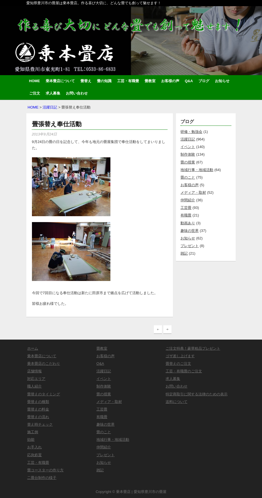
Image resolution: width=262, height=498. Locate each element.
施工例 (32, 432)
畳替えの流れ (38, 417)
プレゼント (189, 246)
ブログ (203, 81)
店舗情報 (34, 371)
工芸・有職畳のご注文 (184, 371)
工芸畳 (185, 208)
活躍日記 (50, 107)
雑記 (184, 253)
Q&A (189, 81)
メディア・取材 (193, 192)
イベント (187, 147)
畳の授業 (187, 162)
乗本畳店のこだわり (43, 363)
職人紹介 (34, 386)
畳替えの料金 (38, 409)
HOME (34, 81)
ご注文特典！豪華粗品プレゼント (193, 348)
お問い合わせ (77, 93)
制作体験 (187, 154)
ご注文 (34, 93)
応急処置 (34, 455)
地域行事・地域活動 (196, 170)
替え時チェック (40, 424)
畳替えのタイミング (43, 394)
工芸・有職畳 (128, 81)
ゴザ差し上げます (180, 356)
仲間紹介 (187, 200)
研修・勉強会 (191, 132)
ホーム (32, 348)
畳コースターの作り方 (45, 470)
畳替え (85, 81)
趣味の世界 (189, 231)
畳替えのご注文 (178, 363)
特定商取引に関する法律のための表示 (197, 394)
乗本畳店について (60, 81)
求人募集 (53, 93)
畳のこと (187, 177)
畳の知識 (104, 81)
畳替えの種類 (38, 402)
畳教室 (150, 81)
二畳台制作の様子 (41, 478)
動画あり (187, 223)
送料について (176, 402)
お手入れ (34, 447)
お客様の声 (170, 81)
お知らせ (222, 81)
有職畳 (185, 215)
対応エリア (36, 379)
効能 (30, 439)
